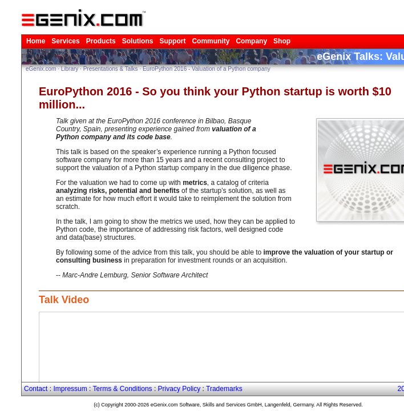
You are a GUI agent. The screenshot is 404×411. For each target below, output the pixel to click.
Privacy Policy (132, 381)
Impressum (41, 381)
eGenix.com (19, 62)
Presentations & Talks (89, 62)
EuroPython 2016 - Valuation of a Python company (185, 62)
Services (38, 33)
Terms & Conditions (85, 381)
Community (163, 33)
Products (68, 33)
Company (197, 33)
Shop (223, 33)
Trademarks (170, 381)
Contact (12, 381)
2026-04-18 (386, 381)
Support (130, 33)
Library (48, 62)
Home (13, 33)
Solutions (100, 33)
